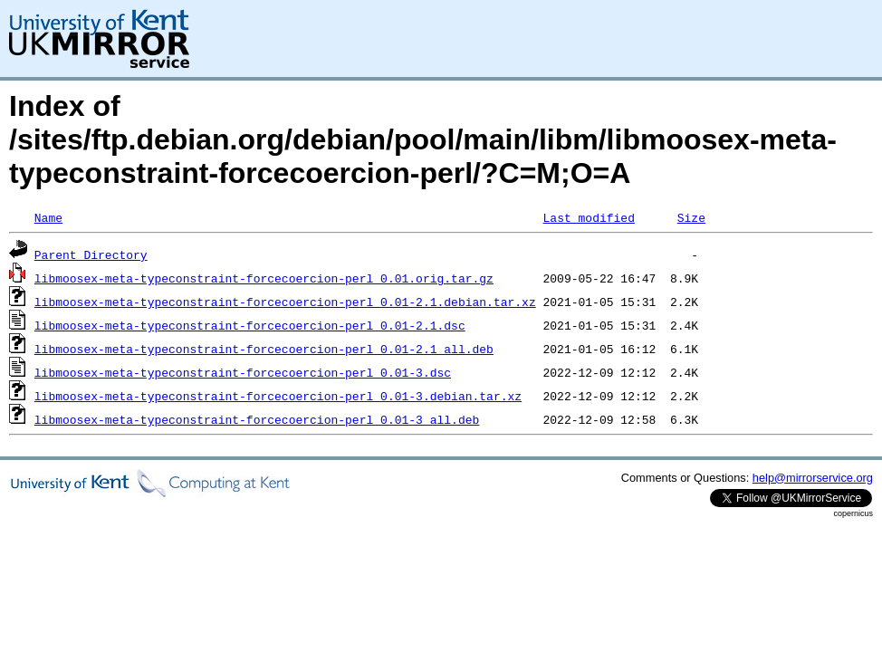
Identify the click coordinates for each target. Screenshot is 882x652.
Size (691, 217)
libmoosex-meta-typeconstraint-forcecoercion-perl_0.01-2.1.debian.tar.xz (285, 301)
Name (48, 217)
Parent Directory (91, 254)
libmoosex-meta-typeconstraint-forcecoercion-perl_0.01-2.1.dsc (249, 325)
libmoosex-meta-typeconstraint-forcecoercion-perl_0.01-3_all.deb (256, 419)
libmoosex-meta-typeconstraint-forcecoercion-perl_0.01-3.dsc (242, 372)
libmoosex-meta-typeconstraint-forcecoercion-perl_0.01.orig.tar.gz (264, 278)
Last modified (588, 217)
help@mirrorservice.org (813, 477)
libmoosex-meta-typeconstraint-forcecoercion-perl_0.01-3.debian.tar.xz (278, 396)
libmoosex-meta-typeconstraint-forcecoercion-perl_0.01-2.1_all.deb (264, 348)
